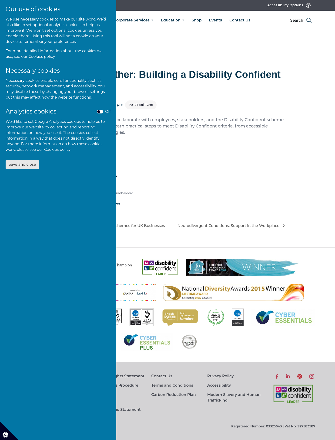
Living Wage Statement (118, 409)
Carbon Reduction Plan (173, 394)
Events (215, 20)
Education (171, 20)
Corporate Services (132, 20)
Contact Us (239, 20)
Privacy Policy (220, 376)
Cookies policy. (57, 149)
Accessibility (219, 385)
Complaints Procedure (116, 385)
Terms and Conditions (172, 385)
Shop (196, 20)
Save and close (22, 164)
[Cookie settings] (9, 430)
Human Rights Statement (119, 376)
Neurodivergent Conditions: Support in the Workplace (229, 225)
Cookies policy (42, 56)
